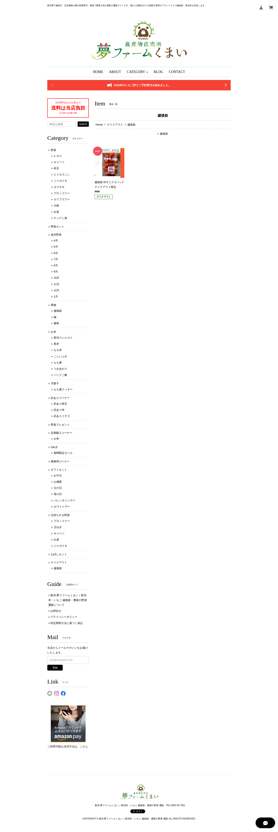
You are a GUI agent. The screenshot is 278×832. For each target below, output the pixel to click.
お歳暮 (58, 481)
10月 (56, 277)
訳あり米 (59, 409)
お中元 (58, 475)
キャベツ (59, 162)
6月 (56, 253)
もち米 (58, 349)
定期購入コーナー (61, 432)
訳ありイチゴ (62, 416)
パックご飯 (60, 374)
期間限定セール (63, 452)
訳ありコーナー (60, 397)
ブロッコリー (62, 193)
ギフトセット (59, 469)
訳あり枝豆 (60, 403)
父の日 (58, 487)
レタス (58, 155)
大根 (56, 205)
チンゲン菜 (60, 218)
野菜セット (57, 226)
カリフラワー (62, 199)
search (83, 124)
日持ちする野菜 (60, 515)
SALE (54, 447)
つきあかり (60, 368)
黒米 (56, 343)
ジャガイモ (60, 180)
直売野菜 (56, 234)
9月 (56, 271)
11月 (56, 284)
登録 (55, 667)
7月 (56, 259)
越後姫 (164, 133)
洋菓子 (55, 383)
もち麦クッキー (63, 389)
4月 (56, 240)
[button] (137, 72)
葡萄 (56, 323)
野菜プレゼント (60, 424)
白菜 (56, 211)
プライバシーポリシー (63, 616)
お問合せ (55, 610)
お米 (53, 331)
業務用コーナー (60, 461)
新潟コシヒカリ (63, 337)
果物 (53, 304)
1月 (56, 296)
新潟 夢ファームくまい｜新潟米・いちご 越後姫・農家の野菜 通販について (67, 600)
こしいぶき (60, 356)
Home (99, 124)
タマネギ (59, 186)
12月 (56, 290)
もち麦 (58, 362)
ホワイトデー (62, 506)
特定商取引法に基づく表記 (66, 623)
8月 (56, 265)
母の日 (58, 494)
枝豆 (56, 168)
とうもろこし (62, 174)
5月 (56, 246)
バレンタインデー (64, 500)
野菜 (53, 150)
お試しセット (59, 554)
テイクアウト (115, 124)
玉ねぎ (58, 527)
